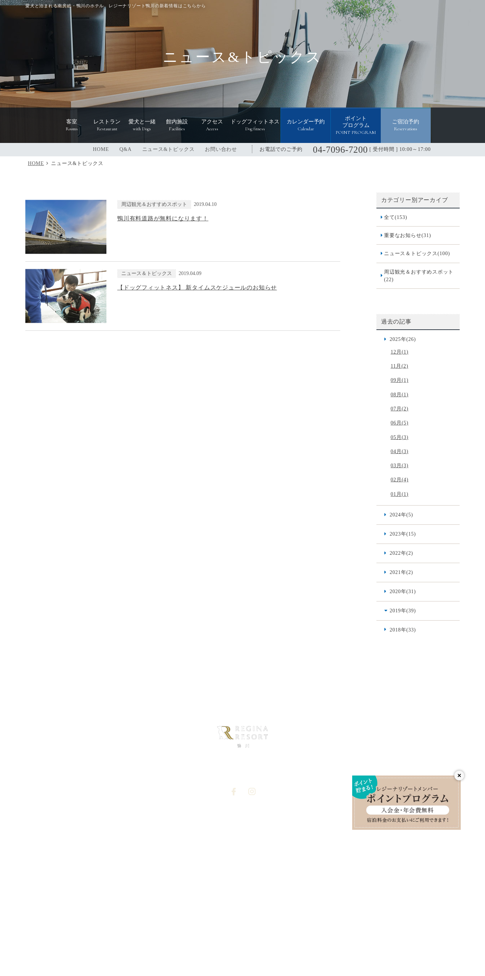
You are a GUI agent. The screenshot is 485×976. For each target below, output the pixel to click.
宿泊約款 (331, 843)
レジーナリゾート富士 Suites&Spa (399, 900)
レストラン (122, 843)
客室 (115, 830)
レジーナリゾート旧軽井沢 (232, 900)
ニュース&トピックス (168, 149)
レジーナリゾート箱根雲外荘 (139, 914)
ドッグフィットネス (188, 843)
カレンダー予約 (259, 867)
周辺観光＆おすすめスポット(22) (419, 275)
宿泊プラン (333, 818)
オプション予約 (259, 855)
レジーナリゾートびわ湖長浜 (157, 900)
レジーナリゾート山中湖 (283, 914)
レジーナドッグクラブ (282, 933)
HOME (101, 149)
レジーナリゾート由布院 (350, 914)
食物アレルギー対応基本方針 (353, 830)
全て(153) (395, 217)
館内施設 (176, 818)
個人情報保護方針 (262, 830)
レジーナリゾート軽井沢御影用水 (311, 900)
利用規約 (331, 855)
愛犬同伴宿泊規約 (340, 867)
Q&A (125, 149)
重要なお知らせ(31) (407, 235)
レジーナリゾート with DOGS (211, 933)
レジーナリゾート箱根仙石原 (80, 900)
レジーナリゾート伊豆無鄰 (214, 914)
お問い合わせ (221, 149)
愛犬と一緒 (122, 855)
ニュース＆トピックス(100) (417, 253)
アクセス (176, 830)
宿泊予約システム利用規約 (196, 867)
